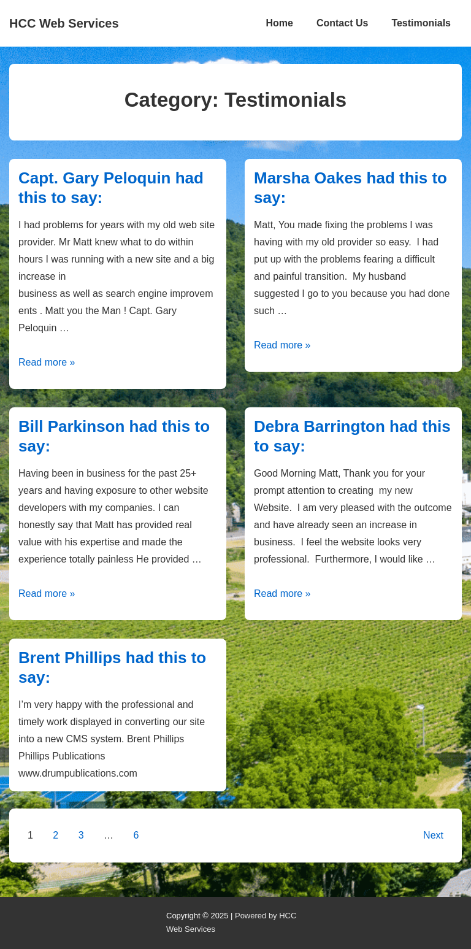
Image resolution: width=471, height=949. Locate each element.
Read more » (46, 362)
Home (279, 23)
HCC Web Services (64, 23)
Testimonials (421, 23)
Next (433, 835)
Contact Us (342, 23)
